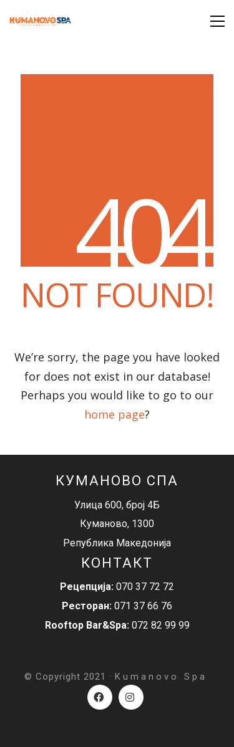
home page (114, 414)
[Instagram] (131, 697)
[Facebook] (99, 697)
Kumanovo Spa (161, 676)
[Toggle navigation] (217, 21)
